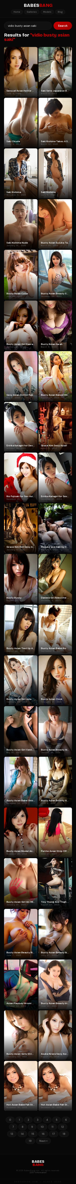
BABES (38, 5)
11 (52, 1127)
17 (53, 1134)
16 (43, 1134)
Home (17, 11)
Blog (60, 11)
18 (64, 1134)
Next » (43, 1141)
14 (22, 1134)
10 (42, 1127)
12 (62, 1127)
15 (32, 1134)
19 (30, 1141)
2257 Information (38, 1172)
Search (62, 26)
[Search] (28, 26)
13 (12, 1134)
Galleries (32, 11)
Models (47, 11)
